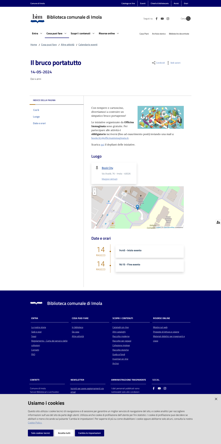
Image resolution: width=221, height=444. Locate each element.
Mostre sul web (160, 327)
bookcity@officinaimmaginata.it (110, 138)
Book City (107, 168)
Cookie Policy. (35, 423)
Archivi (115, 363)
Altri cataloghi (119, 332)
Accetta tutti (64, 433)
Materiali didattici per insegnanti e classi (169, 339)
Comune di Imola (37, 3)
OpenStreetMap (169, 227)
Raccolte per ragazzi (121, 341)
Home (33, 44)
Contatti (35, 350)
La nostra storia (38, 327)
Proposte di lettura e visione (166, 332)
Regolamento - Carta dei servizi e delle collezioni (49, 343)
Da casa (75, 332)
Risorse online (161, 318)
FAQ (33, 354)
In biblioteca (77, 327)
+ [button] (94, 189)
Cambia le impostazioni (89, 433)
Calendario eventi (88, 44)
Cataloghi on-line (120, 327)
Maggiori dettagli (109, 179)
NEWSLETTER (77, 380)
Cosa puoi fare (49, 44)
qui (102, 144)
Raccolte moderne (121, 336)
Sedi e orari (36, 332)
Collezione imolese (121, 345)
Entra (34, 318)
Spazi (33, 336)
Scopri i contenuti (122, 318)
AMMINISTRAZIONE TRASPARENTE (128, 380)
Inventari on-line (120, 359)
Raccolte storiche (120, 350)
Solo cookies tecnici (40, 433)
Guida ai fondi (118, 354)
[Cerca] (187, 18)
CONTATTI (34, 380)
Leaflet (158, 227)
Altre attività (67, 44)
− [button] (94, 193)
